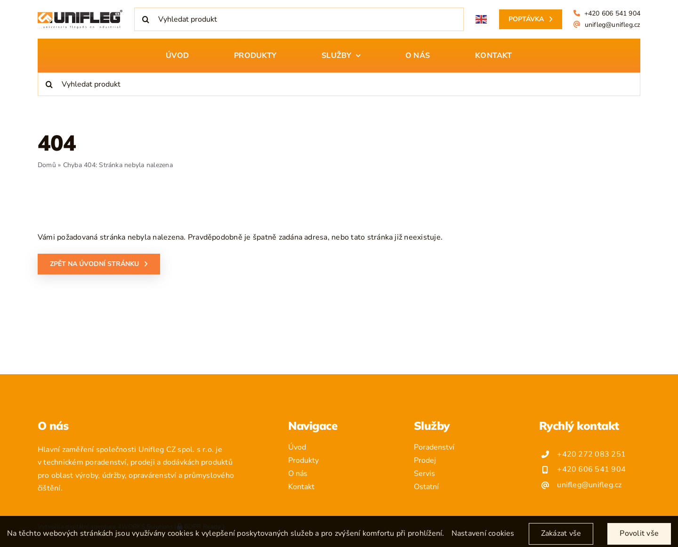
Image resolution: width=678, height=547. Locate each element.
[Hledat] (146, 19)
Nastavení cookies (483, 538)
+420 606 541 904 (612, 13)
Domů (47, 165)
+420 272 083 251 (591, 454)
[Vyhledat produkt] (299, 19)
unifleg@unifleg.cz (612, 24)
